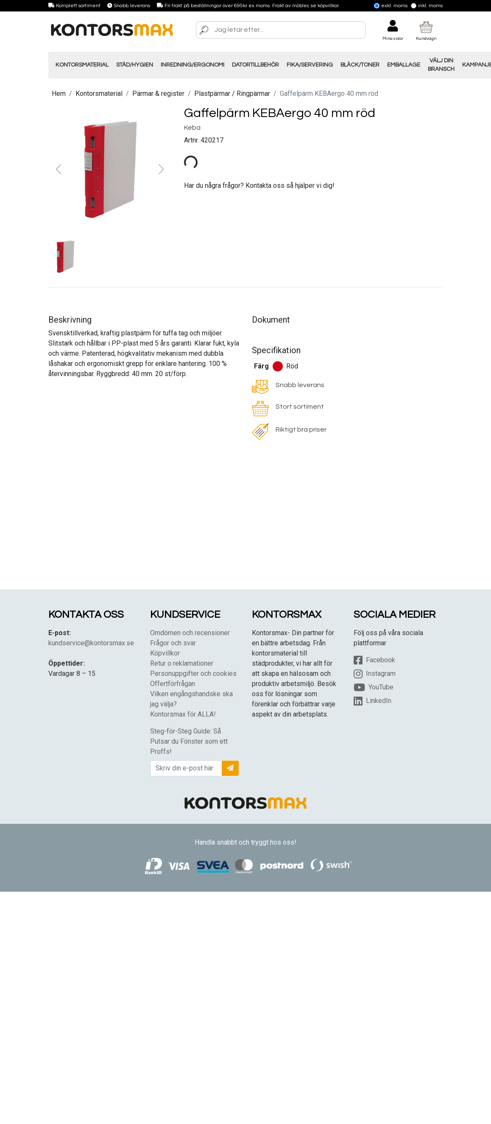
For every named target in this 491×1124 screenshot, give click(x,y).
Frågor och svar (173, 643)
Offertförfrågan (172, 684)
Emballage (403, 65)
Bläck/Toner (359, 65)
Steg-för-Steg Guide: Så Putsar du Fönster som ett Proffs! (189, 741)
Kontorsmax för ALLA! (183, 714)
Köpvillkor (165, 653)
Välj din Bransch (441, 65)
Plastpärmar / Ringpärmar (232, 93)
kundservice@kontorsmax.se (91, 643)
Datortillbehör (255, 65)
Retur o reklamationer (181, 663)
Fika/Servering (310, 65)
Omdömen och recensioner (190, 633)
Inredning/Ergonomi (192, 65)
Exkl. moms (390, 5)
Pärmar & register (158, 93)
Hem (59, 93)
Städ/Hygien (134, 65)
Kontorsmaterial (82, 65)
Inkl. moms (427, 5)
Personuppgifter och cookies (193, 673)
